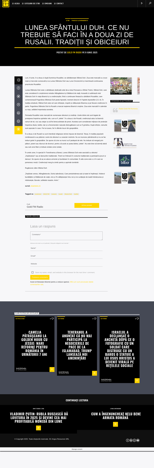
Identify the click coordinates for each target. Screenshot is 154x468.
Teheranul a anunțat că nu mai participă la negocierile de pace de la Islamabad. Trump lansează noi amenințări (77, 434)
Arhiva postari (87, 294)
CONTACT (60, 3)
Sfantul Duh (68, 283)
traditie (76, 283)
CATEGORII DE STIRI (32, 3)
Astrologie (20, 408)
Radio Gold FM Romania (128, 198)
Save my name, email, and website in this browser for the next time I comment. (65, 362)
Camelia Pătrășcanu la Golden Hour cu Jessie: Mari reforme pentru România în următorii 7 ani (34, 432)
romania (53, 283)
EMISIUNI (48, 3)
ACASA (17, 3)
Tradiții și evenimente (79, 61)
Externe (61, 408)
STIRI (68, 61)
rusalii (60, 283)
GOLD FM (46, 283)
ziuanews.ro (35, 275)
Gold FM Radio (74, 93)
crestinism (38, 283)
